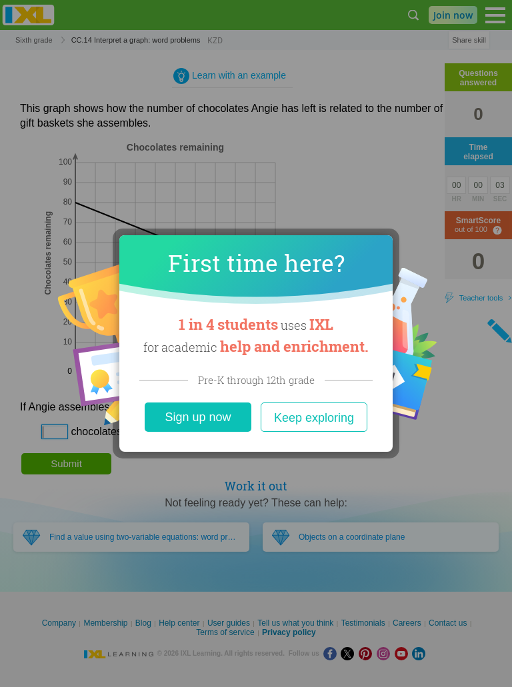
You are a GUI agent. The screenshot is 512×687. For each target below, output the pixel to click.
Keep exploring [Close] (314, 417)
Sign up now (198, 417)
